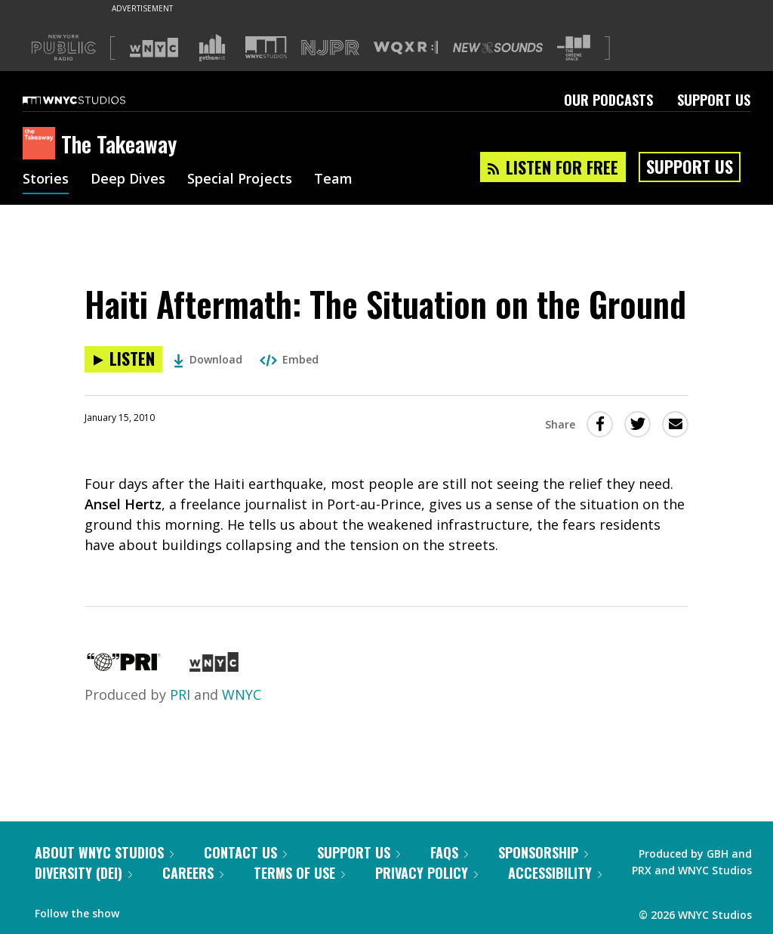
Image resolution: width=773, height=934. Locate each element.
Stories (46, 180)
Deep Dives (128, 180)
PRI (180, 694)
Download (208, 359)
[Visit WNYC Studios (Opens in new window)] (266, 47)
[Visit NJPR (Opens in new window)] (330, 48)
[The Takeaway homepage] (42, 144)
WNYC (241, 694)
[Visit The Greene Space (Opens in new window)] (573, 48)
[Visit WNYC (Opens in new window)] (154, 47)
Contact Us (245, 852)
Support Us (713, 100)
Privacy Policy (426, 873)
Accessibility (555, 873)
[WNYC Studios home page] (93, 100)
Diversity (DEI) (83, 873)
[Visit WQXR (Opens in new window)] (406, 48)
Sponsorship (543, 852)
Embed (289, 359)
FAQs (449, 852)
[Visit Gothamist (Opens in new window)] (212, 47)
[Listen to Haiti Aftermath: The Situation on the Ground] (123, 359)
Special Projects (239, 180)
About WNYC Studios (104, 852)
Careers (192, 873)
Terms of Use (299, 873)
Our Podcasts (608, 100)
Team (333, 180)
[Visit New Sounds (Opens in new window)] (498, 47)
